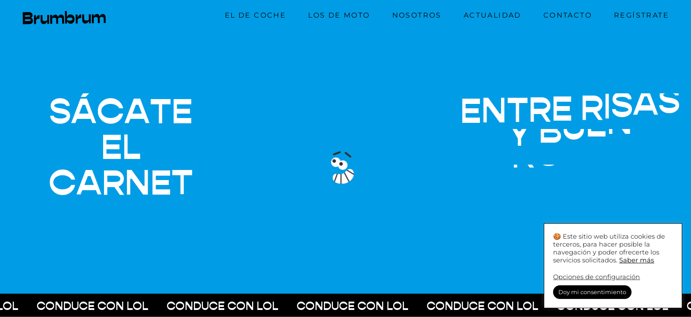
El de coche (255, 15)
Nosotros (417, 15)
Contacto (567, 15)
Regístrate (641, 15)
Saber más (636, 260)
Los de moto (339, 15)
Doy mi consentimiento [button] (592, 291)
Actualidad (492, 15)
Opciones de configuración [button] (596, 277)
